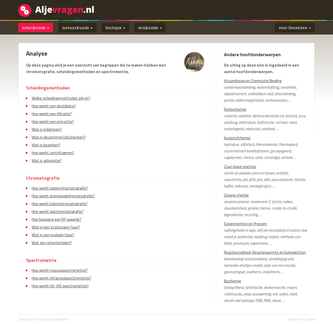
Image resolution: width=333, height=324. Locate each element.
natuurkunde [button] (77, 27)
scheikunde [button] (35, 27)
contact (309, 319)
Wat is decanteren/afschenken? (59, 137)
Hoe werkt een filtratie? (52, 114)
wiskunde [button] (150, 27)
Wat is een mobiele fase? (53, 235)
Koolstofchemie (237, 138)
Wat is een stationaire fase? (56, 227)
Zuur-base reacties (240, 167)
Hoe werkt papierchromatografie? (60, 188)
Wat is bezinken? (46, 145)
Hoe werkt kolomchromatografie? (60, 204)
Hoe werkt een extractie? (53, 122)
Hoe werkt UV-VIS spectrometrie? (60, 286)
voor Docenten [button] (295, 27)
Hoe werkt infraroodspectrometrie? (61, 278)
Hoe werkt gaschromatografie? (58, 212)
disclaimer (295, 319)
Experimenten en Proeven (245, 224)
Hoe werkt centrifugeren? (53, 153)
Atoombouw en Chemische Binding (252, 81)
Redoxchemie (235, 109)
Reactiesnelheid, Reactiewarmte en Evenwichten (265, 252)
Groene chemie (236, 195)
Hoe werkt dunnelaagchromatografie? (63, 196)
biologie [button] (115, 27)
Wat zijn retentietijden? (52, 243)
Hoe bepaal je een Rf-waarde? (56, 219)
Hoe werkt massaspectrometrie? (60, 270)
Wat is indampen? (47, 129)
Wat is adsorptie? (47, 161)
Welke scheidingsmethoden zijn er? (61, 98)
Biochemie (232, 281)
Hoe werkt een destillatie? (54, 106)
